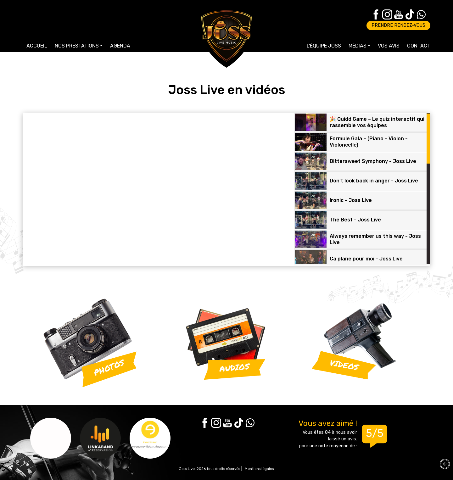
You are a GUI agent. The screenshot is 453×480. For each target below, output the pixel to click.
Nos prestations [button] (77, 46)
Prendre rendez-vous (398, 25)
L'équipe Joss (324, 46)
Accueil (36, 46)
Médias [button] (357, 46)
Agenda (120, 46)
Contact (418, 46)
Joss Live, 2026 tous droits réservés (209, 468)
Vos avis (389, 46)
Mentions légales (259, 468)
